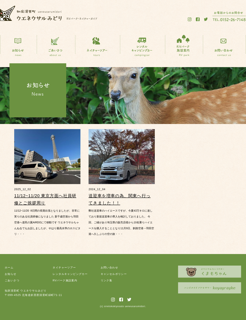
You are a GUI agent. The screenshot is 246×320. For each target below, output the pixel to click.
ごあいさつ (12, 280)
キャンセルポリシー (114, 273)
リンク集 (106, 280)
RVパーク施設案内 (65, 280)
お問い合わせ (109, 267)
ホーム (9, 267)
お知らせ (10, 273)
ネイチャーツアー (64, 267)
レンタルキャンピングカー (70, 273)
